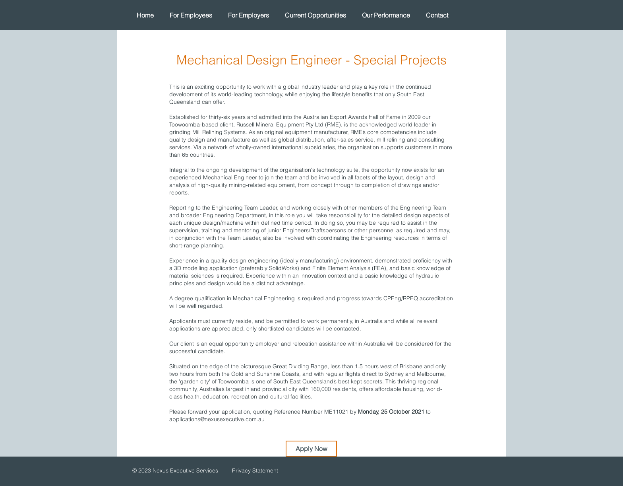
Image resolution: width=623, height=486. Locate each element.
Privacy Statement (255, 470)
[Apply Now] (311, 449)
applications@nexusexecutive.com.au (217, 419)
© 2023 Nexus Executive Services (175, 470)
